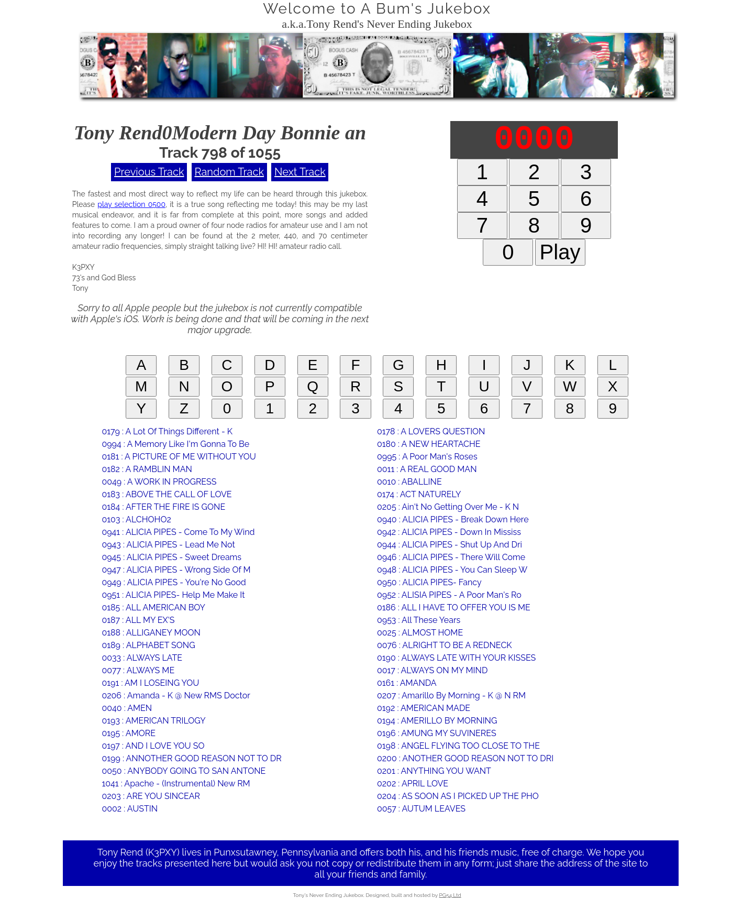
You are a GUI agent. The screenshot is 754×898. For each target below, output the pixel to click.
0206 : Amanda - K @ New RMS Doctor (176, 695)
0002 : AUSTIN (130, 809)
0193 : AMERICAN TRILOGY (153, 721)
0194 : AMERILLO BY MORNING (437, 721)
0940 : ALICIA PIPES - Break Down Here (453, 519)
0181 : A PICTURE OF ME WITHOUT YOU (179, 457)
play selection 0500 (131, 204)
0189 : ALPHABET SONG (148, 645)
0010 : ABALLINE (409, 482)
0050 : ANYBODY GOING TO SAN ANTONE (183, 771)
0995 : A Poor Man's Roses (427, 457)
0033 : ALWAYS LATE (142, 658)
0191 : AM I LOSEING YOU (150, 683)
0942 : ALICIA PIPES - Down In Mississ (449, 532)
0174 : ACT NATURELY (419, 494)
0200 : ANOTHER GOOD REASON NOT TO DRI (465, 758)
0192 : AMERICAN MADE (423, 708)
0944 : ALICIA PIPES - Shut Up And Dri (449, 545)
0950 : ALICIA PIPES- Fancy (429, 582)
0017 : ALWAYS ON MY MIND (432, 670)
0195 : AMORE (128, 733)
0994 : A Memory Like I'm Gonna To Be (175, 444)
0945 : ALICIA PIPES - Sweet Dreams (171, 557)
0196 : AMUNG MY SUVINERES (436, 733)
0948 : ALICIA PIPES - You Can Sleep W (452, 570)
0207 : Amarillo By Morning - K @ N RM (451, 695)
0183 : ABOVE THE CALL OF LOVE (166, 494)
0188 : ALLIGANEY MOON (151, 633)
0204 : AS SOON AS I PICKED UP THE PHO (458, 796)
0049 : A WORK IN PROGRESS (159, 482)
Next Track (300, 172)
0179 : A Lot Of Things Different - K (167, 431)
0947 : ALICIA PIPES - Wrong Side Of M (176, 570)
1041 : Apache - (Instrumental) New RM (176, 784)
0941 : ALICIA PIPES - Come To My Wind (178, 532)
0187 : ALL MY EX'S (138, 620)
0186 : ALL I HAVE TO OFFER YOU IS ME (453, 607)
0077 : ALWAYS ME (138, 670)
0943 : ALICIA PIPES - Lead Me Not (168, 545)
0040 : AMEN (127, 708)
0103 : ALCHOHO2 (136, 519)
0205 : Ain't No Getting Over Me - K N (448, 507)
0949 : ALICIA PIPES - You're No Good (174, 582)
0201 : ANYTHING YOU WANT (434, 771)
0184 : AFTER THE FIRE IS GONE (163, 507)
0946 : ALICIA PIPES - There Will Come (451, 557)
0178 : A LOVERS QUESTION (431, 431)
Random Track (229, 172)
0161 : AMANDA (407, 683)
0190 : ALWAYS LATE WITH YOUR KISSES (456, 658)
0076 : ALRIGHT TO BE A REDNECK (444, 645)
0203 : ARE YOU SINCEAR (151, 796)
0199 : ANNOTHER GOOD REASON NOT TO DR (191, 758)
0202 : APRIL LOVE (412, 784)
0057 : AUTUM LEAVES (421, 809)
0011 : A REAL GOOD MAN (427, 469)
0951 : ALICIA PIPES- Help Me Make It (173, 595)
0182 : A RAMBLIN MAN (147, 469)
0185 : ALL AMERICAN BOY (153, 607)
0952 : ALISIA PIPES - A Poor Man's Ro (449, 595)
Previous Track (149, 172)
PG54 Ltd (450, 895)
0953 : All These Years (418, 620)
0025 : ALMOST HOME (420, 633)
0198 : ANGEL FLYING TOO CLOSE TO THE (458, 746)
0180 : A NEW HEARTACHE (429, 444)
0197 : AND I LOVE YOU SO (153, 746)
